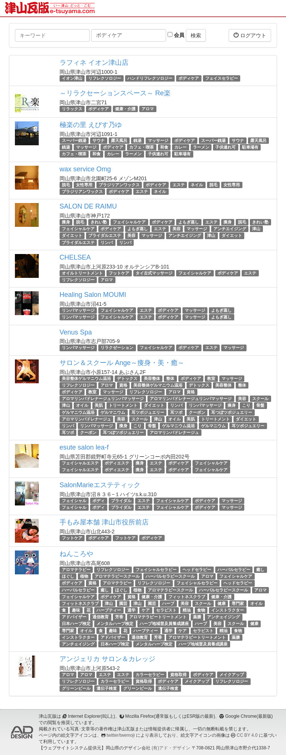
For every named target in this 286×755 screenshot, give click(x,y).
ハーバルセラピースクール (170, 576)
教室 (211, 378)
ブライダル (121, 500)
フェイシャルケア (129, 222)
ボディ (98, 500)
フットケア (119, 273)
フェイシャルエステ (80, 463)
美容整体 (152, 378)
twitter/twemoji (120, 735)
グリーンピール (76, 688)
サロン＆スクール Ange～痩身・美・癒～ (122, 363)
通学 (131, 610)
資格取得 (178, 674)
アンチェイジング (223, 617)
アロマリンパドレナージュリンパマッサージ (103, 398)
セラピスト (166, 610)
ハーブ (168, 603)
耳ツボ (176, 412)
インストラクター (227, 610)
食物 (201, 610)
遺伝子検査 (106, 688)
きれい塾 (98, 222)
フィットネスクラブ (186, 596)
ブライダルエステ (104, 235)
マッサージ (158, 140)
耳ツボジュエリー (147, 412)
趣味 (76, 610)
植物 (84, 576)
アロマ (148, 109)
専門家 (238, 603)
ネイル (197, 185)
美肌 (99, 405)
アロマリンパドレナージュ (86, 419)
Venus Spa (76, 332)
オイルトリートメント (82, 273)
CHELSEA (75, 257)
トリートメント (123, 405)
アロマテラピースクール (117, 576)
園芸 (123, 603)
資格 (123, 385)
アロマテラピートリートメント (158, 617)
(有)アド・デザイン (171, 748)
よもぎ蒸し (188, 222)
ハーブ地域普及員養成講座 (164, 624)
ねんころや (76, 554)
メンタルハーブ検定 (114, 624)
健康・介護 (125, 109)
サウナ (98, 140)
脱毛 (66, 185)
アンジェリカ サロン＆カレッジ (107, 659)
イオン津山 (72, 78)
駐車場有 (250, 147)
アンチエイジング (229, 228)
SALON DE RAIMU (88, 206)
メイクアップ (231, 674)
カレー (180, 147)
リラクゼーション (117, 348)
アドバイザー (74, 617)
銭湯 (137, 140)
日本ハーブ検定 (76, 624)
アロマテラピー (76, 569)
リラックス (72, 109)
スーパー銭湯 (74, 140)
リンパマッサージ (78, 310)
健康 (221, 603)
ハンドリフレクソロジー (149, 78)
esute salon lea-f (84, 447)
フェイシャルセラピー (156, 569)
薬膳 (197, 617)
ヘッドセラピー (196, 569)
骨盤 (260, 405)
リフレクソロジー (104, 78)
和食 (164, 147)
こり (246, 405)
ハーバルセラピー (233, 569)
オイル (82, 405)
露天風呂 (119, 140)
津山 (256, 228)
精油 (186, 610)
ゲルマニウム (113, 412)
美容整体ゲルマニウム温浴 (86, 378)
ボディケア (188, 78)
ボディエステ (117, 463)
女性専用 (84, 185)
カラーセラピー (150, 674)
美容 (176, 228)
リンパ (107, 242)
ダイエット (72, 235)
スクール (260, 398)
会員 (176, 35)
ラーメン (201, 147)
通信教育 (100, 617)
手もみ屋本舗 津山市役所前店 (104, 522)
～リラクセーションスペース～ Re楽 (115, 93)
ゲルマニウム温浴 (78, 412)
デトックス (127, 378)
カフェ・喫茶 (141, 147)
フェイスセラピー (221, 78)
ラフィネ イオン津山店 (94, 62)
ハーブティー (108, 610)
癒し (260, 569)
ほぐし (68, 576)
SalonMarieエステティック (100, 485)
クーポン (197, 412)
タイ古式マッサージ (154, 273)
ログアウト (249, 35)
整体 (170, 378)
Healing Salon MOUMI (93, 294)
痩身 (66, 222)
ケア (146, 610)
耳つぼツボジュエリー (231, 412)
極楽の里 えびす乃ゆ (91, 125)
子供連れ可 (225, 147)
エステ (178, 185)
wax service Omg (85, 169)
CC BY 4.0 (247, 735)
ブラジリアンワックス (119, 185)
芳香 (119, 617)
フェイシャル (74, 500)
